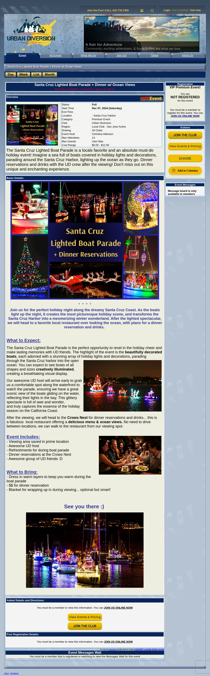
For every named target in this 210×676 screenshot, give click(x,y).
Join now (195, 10)
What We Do (88, 55)
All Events (55, 55)
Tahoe (154, 55)
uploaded (112, 649)
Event (22, 55)
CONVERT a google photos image (149, 649)
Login (167, 10)
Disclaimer (14, 673)
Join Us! (121, 55)
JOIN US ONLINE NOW (118, 607)
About (6, 673)
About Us (187, 55)
